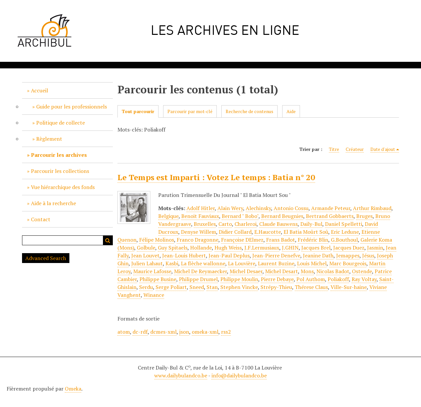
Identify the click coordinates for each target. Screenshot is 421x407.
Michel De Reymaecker (200, 271)
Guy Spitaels (172, 247)
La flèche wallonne (203, 263)
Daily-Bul (311, 223)
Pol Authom (310, 279)
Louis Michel (312, 263)
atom (123, 331)
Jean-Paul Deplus (229, 255)
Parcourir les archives (59, 154)
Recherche (108, 240)
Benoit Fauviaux (200, 216)
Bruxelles (205, 223)
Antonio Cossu (291, 208)
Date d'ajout (382, 149)
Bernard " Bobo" (240, 216)
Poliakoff (338, 279)
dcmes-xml (163, 331)
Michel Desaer (246, 271)
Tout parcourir (138, 111)
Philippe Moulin (239, 279)
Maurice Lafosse (152, 271)
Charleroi (246, 223)
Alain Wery (230, 208)
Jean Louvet (145, 255)
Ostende (362, 271)
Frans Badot (280, 239)
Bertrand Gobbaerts (330, 216)
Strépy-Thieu (276, 287)
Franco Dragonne (197, 239)
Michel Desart (281, 271)
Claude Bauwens (278, 223)
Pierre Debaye (277, 279)
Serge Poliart (171, 287)
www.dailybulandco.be (180, 375)
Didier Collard (235, 231)
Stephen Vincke (239, 287)
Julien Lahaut (147, 263)
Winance (153, 295)
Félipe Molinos (156, 239)
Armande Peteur (330, 208)
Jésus (368, 255)
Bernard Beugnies (282, 216)
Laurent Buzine (276, 263)
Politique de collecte (60, 122)
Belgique (168, 216)
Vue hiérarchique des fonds (63, 187)
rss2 (226, 331)
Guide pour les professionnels (71, 106)
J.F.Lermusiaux (261, 247)
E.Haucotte (267, 231)
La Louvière (241, 263)
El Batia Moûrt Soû (306, 231)
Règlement (49, 138)
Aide (291, 111)
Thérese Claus (311, 287)
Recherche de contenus (249, 111)
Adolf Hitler (200, 208)
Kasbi (171, 263)
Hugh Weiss (228, 247)
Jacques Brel (316, 247)
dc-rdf (140, 331)
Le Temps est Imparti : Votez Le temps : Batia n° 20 (216, 177)
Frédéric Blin (313, 239)
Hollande (201, 247)
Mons (307, 271)
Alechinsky (258, 208)
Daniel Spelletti (343, 223)
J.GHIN (290, 247)
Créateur (355, 149)
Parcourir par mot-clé (189, 111)
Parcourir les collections (60, 171)
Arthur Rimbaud (372, 208)
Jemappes (347, 255)
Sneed (196, 287)
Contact (40, 219)
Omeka (73, 388)
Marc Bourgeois (347, 263)
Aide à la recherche (53, 203)
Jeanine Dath (318, 255)
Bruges (364, 216)
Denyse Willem (198, 231)
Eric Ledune (345, 231)
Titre (334, 149)
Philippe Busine (157, 279)
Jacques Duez (348, 247)
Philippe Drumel (198, 279)
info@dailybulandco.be (239, 375)
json (184, 331)
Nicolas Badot (332, 271)
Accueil (39, 90)
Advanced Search (45, 258)
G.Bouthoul (344, 239)
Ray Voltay (364, 279)
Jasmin (375, 247)
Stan (212, 287)
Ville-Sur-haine (349, 287)
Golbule (146, 247)
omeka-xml (205, 331)
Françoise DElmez (242, 239)
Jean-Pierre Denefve (276, 255)
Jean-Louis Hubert (184, 255)
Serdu (146, 287)
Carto (225, 223)
